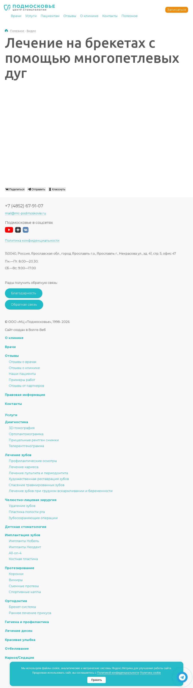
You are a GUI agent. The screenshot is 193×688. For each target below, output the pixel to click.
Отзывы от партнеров (26, 386)
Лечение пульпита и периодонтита (38, 473)
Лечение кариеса (23, 467)
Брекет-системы (22, 607)
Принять (96, 680)
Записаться (176, 10)
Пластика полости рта (27, 512)
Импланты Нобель (24, 541)
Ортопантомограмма (26, 434)
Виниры (16, 580)
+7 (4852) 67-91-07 (24, 206)
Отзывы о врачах (22, 362)
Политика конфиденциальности (32, 240)
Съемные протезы (24, 586)
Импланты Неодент (25, 547)
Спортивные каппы (25, 592)
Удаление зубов (22, 506)
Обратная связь (24, 304)
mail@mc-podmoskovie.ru (25, 213)
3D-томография (22, 428)
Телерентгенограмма (26, 446)
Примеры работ (22, 380)
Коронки (16, 574)
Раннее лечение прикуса (30, 613)
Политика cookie (150, 672)
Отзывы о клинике (24, 368)
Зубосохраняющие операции (33, 518)
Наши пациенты (22, 374)
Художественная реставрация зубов (39, 479)
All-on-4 (15, 553)
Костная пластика (23, 559)
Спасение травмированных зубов (36, 485)
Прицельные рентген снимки (34, 440)
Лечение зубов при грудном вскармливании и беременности (61, 491)
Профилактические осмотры (33, 461)
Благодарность (23, 293)
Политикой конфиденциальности (118, 672)
